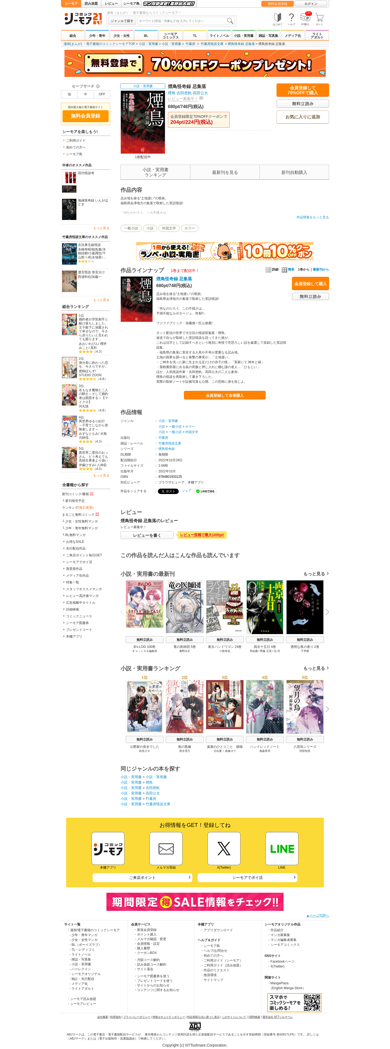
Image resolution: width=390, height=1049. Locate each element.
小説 (150, 228)
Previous (124, 612)
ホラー (189, 228)
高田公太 (200, 93)
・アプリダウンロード (216, 930)
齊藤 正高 (266, 650)
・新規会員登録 (145, 930)
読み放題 (91, 3)
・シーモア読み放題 (81, 999)
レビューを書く (147, 535)
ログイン (310, 4)
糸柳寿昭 (84, 249)
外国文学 (169, 228)
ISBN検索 (254, 1016)
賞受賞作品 (74, 569)
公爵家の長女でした (144, 747)
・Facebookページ (281, 961)
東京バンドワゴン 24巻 (225, 647)
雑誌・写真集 (268, 36)
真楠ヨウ (230, 750)
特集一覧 (72, 582)
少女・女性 (121, 36)
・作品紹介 (275, 930)
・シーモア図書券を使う (152, 976)
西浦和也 (84, 277)
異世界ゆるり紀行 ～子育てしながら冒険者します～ (93, 425)
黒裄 (93, 348)
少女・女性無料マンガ (81, 521)
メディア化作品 (77, 575)
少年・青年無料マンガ (81, 528)
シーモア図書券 (77, 623)
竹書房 (190, 44)
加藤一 (97, 277)
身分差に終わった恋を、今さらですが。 (93, 365)
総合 (73, 36)
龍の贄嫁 (184, 747)
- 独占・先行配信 (82, 979)
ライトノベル (219, 36)
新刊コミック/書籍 (78, 494)
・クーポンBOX (145, 953)
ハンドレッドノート (265, 747)
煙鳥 (172, 93)
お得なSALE (75, 542)
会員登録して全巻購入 (225, 395)
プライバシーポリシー (136, 1016)
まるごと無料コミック (81, 514)
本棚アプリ (74, 636)
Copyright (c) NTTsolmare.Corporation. (194, 1045)
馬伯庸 (254, 650)
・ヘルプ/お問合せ (213, 951)
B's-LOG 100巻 (145, 647)
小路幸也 (224, 650)
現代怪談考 (86, 173)
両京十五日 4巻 (265, 647)
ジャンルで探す (122, 21)
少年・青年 (97, 36)
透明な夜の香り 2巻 (305, 647)
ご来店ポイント (142, 877)
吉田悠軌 (184, 93)
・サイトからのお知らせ (152, 985)
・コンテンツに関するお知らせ (156, 990)
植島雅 (97, 249)
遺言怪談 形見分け (91, 272)
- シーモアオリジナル (85, 974)
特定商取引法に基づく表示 (203, 1016)
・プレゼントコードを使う (153, 981)
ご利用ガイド (76, 140)
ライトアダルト (317, 35)
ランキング (77, 507)
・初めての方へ (211, 955)
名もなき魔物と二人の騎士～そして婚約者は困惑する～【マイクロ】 (93, 396)
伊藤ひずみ (87, 465)
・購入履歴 (142, 948)
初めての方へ (76, 147)
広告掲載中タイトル (80, 603)
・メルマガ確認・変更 (150, 939)
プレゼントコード (79, 630)
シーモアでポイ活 (79, 562)
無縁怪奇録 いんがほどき (93, 202)
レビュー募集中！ (183, 98)
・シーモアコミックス (283, 945)
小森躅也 (95, 253)
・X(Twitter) (275, 966)
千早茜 (305, 650)
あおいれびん (88, 344)
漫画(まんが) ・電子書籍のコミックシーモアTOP (99, 44)
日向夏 (218, 750)
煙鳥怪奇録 (166, 449)
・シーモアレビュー (81, 1004)
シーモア (71, 3)
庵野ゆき (184, 650)
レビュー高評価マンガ (82, 596)
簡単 (288, 269)
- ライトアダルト (82, 988)
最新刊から (321, 269)
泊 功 (277, 650)
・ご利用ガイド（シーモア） (221, 960)
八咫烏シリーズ (305, 747)
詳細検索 (72, 609)
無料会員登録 (277, 4)
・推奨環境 (208, 975)
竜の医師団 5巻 (185, 647)
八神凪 (102, 465)
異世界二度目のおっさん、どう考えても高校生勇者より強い (93, 456)
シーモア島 (131, 3)
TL (195, 36)
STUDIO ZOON (90, 375)
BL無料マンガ (75, 535)
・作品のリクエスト (215, 970)
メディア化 (293, 36)
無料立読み (144, 640)
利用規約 (115, 1016)
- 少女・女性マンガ (84, 940)
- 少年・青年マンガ (84, 935)
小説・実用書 (243, 36)
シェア (186, 490)
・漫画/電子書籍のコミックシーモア (93, 930)
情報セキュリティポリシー (168, 1016)
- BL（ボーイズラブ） (86, 945)
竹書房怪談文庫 (212, 44)
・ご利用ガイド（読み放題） (221, 965)
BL (146, 36)
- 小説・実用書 (80, 964)
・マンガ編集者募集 (282, 940)
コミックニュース (79, 616)
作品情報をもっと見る (313, 217)
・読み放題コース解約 (150, 964)
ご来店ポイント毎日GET (84, 555)
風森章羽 (264, 750)
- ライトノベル (80, 954)
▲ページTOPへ (317, 915)
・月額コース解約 (147, 960)
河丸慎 (84, 406)
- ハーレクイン (80, 969)
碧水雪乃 (184, 750)
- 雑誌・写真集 (80, 959)
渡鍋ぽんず (87, 371)
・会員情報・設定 (147, 944)
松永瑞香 (95, 257)
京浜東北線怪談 (89, 245)
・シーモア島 (210, 946)
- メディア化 (79, 984)
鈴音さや (144, 750)
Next (325, 612)
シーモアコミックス (170, 35)
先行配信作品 (76, 548)
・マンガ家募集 (278, 935)
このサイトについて (234, 1016)
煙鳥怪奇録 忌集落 (241, 44)
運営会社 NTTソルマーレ (277, 1016)
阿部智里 (305, 750)
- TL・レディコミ (82, 949)
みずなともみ (88, 434)
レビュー (111, 3)
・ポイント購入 (145, 934)
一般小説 (131, 228)
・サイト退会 (143, 969)
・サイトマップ (211, 980)
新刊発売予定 (75, 501)
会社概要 (102, 1016)
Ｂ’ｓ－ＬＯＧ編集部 (144, 650)
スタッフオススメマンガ (84, 589)
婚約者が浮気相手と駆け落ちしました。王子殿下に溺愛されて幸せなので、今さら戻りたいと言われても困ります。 (93, 329)
